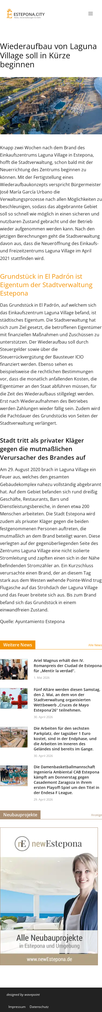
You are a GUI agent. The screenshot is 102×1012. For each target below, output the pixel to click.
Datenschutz (39, 1006)
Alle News (95, 645)
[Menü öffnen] (90, 13)
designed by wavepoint (23, 994)
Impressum (17, 1006)
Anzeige (96, 815)
